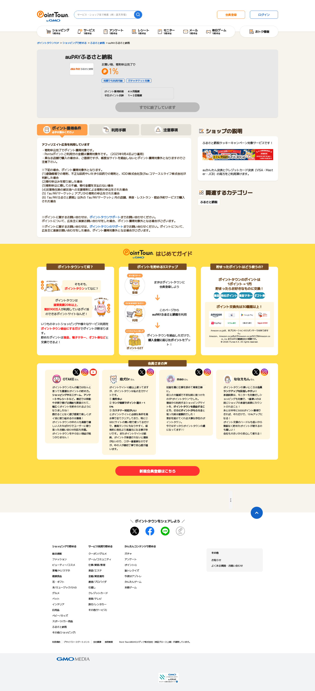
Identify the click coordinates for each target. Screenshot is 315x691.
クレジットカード (98, 593)
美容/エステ (95, 570)
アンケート (131, 559)
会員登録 (231, 15)
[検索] (138, 15)
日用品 (55, 610)
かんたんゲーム (133, 581)
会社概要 (97, 641)
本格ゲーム (131, 587)
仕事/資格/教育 (96, 564)
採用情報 (109, 641)
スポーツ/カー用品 (62, 621)
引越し (92, 587)
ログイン (264, 15)
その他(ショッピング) (64, 632)
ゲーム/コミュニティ (99, 559)
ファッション (59, 559)
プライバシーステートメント (77, 641)
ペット (55, 598)
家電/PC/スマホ (61, 570)
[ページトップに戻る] (257, 513)
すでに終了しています (157, 107)
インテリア (58, 604)
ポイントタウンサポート (105, 217)
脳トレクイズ (132, 570)
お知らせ (216, 560)
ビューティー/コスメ (63, 564)
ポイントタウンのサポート (106, 226)
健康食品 (57, 576)
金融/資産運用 (96, 576)
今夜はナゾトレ (133, 576)
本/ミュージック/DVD (64, 587)
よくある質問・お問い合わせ (227, 565)
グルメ (55, 593)
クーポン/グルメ (97, 553)
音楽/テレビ (95, 598)
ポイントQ (130, 564)
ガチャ (128, 553)
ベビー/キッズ (60, 615)
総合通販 (57, 553)
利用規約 (56, 641)
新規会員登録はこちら (157, 471)
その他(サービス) (97, 610)
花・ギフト (58, 581)
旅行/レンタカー (97, 604)
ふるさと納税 (208, 202)
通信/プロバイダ (97, 581)
